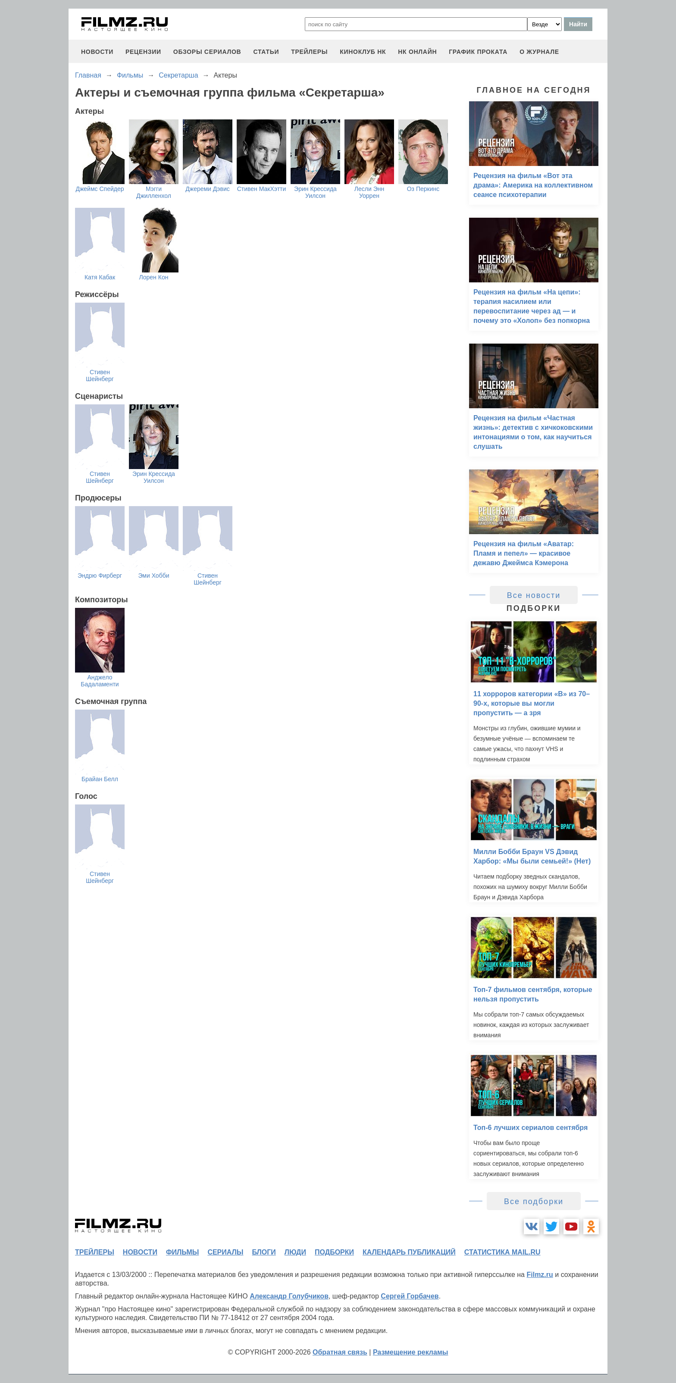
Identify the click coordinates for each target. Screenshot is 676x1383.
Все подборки (533, 1201)
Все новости (534, 595)
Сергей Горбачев (409, 1296)
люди (295, 1252)
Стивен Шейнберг (100, 375)
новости (97, 51)
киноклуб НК (363, 51)
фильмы (182, 1252)
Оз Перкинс (423, 188)
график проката (478, 51)
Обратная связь (340, 1352)
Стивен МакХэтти (261, 188)
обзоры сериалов (207, 51)
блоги (263, 1252)
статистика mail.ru (502, 1252)
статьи (266, 51)
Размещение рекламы (410, 1352)
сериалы (225, 1252)
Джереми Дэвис (207, 188)
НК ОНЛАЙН (417, 51)
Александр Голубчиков (289, 1296)
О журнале (539, 51)
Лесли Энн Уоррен (369, 192)
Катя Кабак (99, 277)
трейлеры (309, 51)
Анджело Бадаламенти (100, 681)
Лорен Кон (154, 277)
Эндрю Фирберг (100, 575)
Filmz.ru (539, 1274)
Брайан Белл (99, 779)
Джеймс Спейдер (99, 188)
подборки (334, 1252)
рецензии (143, 51)
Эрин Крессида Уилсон (315, 192)
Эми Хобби (153, 575)
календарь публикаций (409, 1252)
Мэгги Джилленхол (153, 192)
